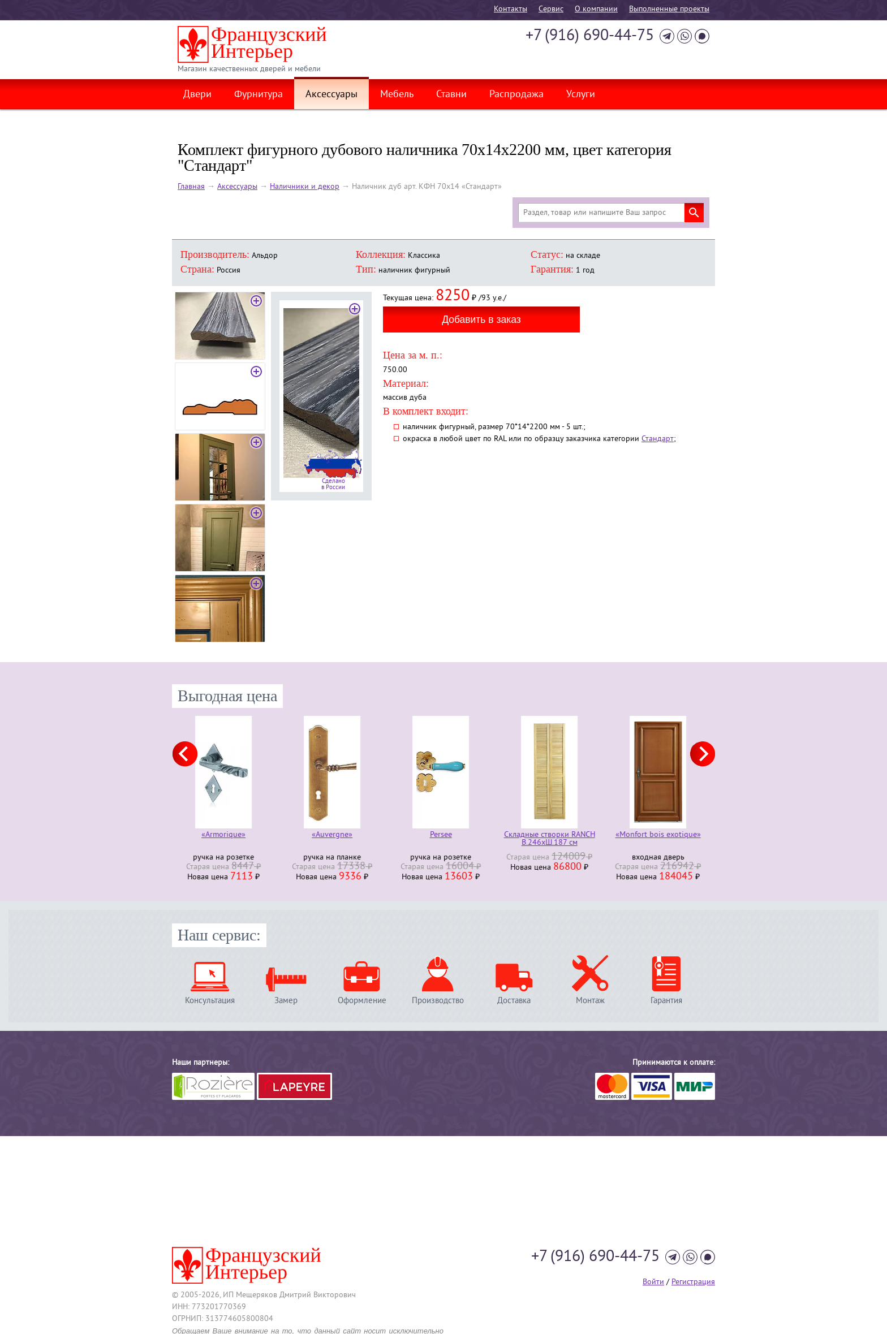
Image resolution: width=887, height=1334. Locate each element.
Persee (444, 835)
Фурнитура (258, 95)
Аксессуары (331, 95)
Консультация (210, 1000)
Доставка (514, 1000)
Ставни (451, 95)
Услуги (580, 95)
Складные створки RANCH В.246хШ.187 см (552, 839)
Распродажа (516, 95)
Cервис (551, 9)
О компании (596, 9)
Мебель (397, 95)
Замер (286, 1000)
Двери (197, 95)
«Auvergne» (335, 835)
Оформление (362, 1000)
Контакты (510, 9)
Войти (653, 1282)
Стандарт (657, 439)
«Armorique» (226, 835)
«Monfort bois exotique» (661, 835)
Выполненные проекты (669, 9)
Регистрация (693, 1282)
